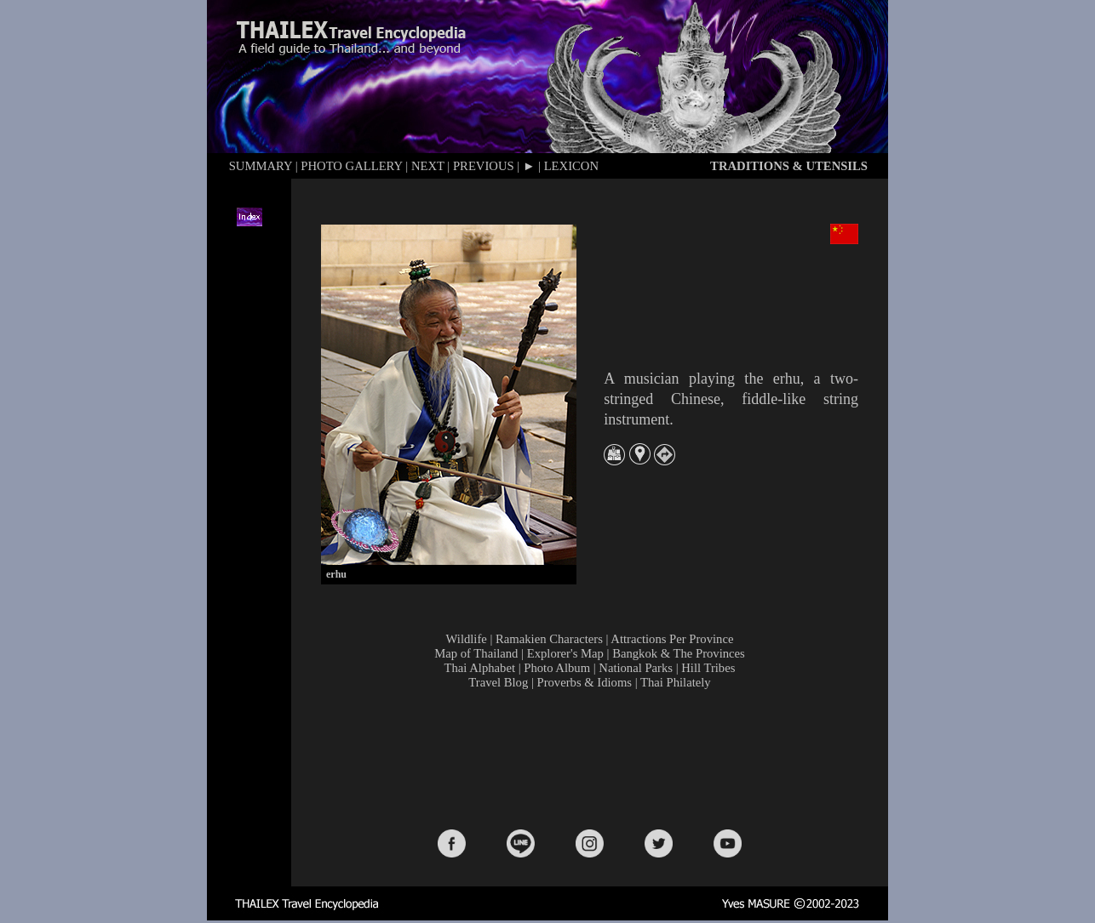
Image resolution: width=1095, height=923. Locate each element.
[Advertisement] (593, 757)
